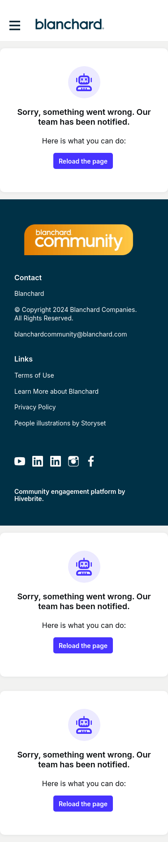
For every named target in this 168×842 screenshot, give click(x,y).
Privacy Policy (35, 407)
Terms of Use (34, 375)
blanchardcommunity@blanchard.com (70, 334)
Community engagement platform (65, 491)
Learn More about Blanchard (56, 391)
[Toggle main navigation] (14, 25)
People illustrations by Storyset (60, 423)
